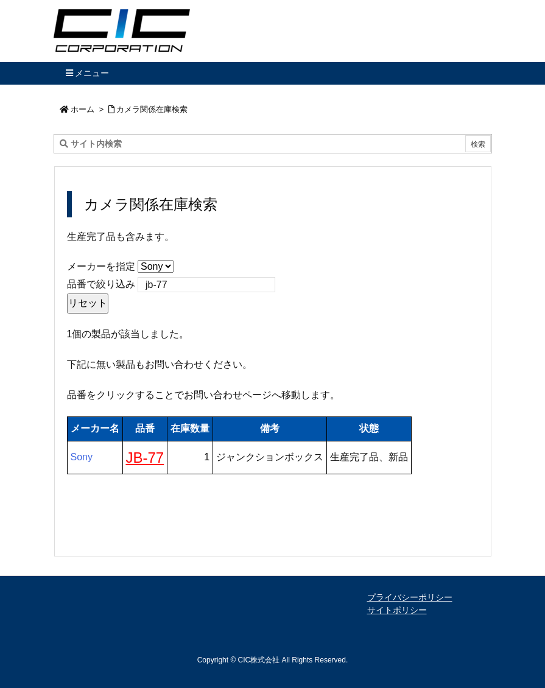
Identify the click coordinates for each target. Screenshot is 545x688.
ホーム (82, 109)
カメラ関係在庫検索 (152, 109)
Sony (82, 457)
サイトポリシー (397, 610)
